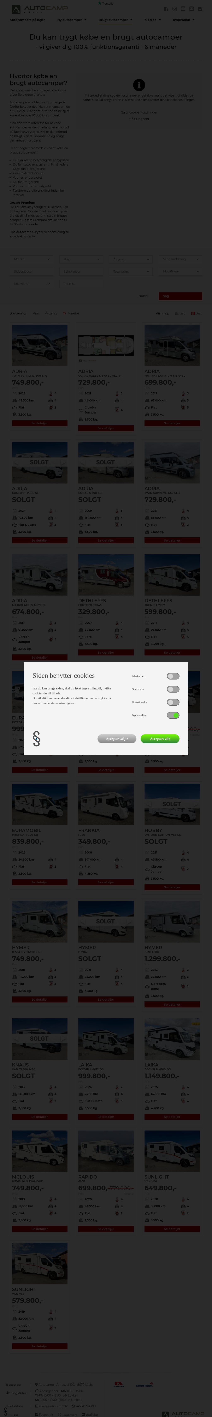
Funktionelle (139, 702)
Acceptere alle (160, 738)
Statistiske (138, 689)
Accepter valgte (117, 738)
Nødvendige (139, 715)
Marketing (138, 676)
